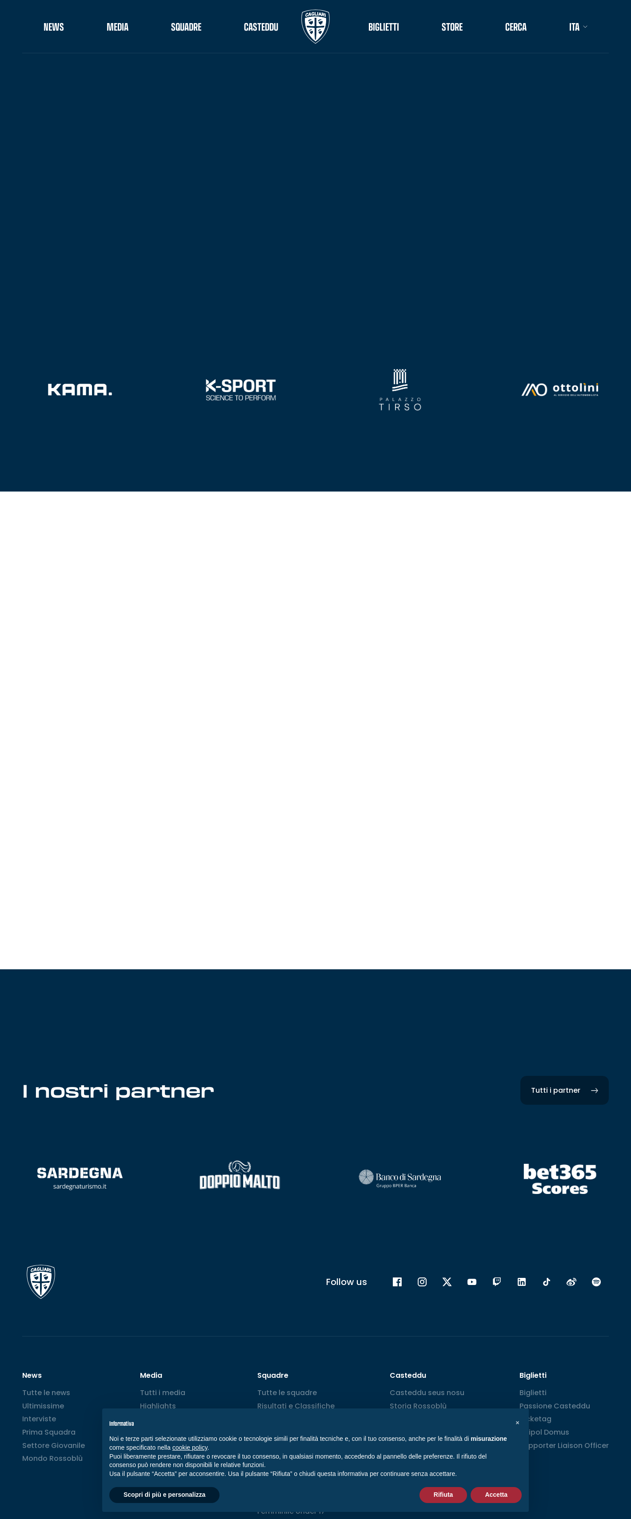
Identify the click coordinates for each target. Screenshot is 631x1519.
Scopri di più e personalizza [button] (164, 1494)
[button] (517, 1423)
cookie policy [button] (190, 1447)
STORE (452, 26)
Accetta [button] (496, 1494)
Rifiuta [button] (443, 1494)
